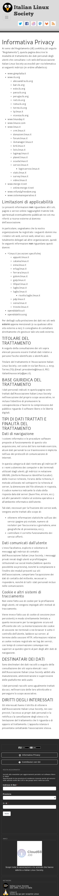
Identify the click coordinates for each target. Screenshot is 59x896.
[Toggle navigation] (7, 17)
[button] (29, 755)
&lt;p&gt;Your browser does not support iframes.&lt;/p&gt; (29, 801)
